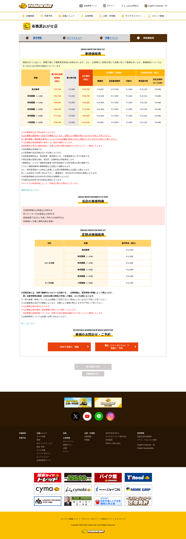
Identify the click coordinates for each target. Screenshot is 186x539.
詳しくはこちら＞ (28, 323)
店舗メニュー (66, 16)
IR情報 (87, 440)
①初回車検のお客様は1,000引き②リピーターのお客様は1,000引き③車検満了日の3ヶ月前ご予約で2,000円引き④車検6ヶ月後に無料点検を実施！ (43, 215)
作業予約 (46, 16)
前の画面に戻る (93, 366)
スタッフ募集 (156, 16)
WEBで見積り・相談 (69, 347)
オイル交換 (41, 450)
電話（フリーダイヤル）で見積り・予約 (116, 346)
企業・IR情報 (107, 16)
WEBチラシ (67, 445)
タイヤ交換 (41, 437)
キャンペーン (68, 441)
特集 (65, 433)
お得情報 (87, 16)
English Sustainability (145, 448)
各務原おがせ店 (45, 26)
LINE (65, 448)
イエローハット (36, 5)
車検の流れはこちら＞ (30, 190)
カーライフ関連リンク (69, 519)
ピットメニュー (43, 457)
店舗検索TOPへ (93, 374)
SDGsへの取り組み (113, 443)
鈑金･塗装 (40, 447)
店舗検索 (28, 16)
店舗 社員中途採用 (144, 437)
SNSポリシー (106, 519)
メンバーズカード (44, 453)
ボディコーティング (44, 443)
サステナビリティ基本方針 (115, 437)
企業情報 (87, 437)
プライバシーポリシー (90, 519)
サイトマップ (120, 519)
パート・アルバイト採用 (146, 440)
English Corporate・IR (146, 445)
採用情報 (140, 433)
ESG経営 (109, 440)
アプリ (65, 452)
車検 (38, 440)
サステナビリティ (131, 16)
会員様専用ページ (44, 460)
